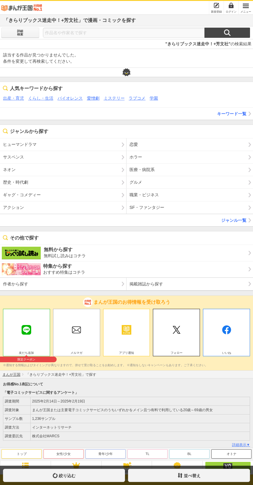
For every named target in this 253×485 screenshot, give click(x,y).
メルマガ (76, 352)
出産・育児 (13, 98)
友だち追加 (26, 353)
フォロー (177, 352)
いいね (226, 352)
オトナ (232, 454)
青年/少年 (105, 454)
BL (189, 454)
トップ (22, 454)
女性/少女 (63, 454)
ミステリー (114, 98)
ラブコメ (137, 98)
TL (148, 454)
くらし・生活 (40, 98)
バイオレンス (70, 98)
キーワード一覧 (235, 113)
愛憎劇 (93, 98)
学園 (154, 98)
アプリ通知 (126, 352)
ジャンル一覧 (237, 220)
